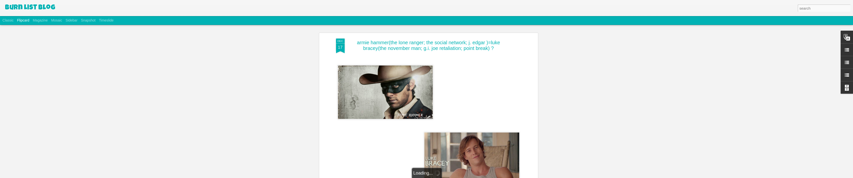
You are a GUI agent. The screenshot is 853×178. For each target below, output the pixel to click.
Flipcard (23, 20)
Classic (8, 20)
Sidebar (72, 20)
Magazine (40, 20)
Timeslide (106, 20)
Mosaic (56, 20)
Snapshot (88, 20)
